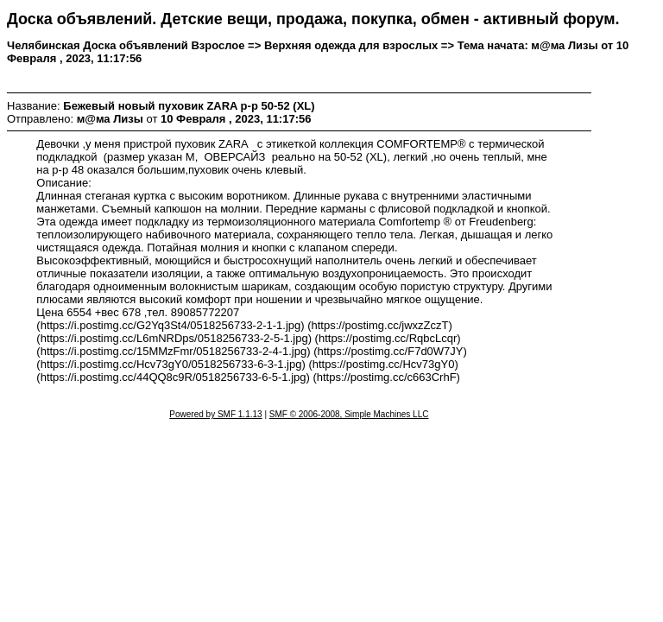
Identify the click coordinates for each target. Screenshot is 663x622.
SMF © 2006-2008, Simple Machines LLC (349, 414)
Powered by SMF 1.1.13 (215, 414)
